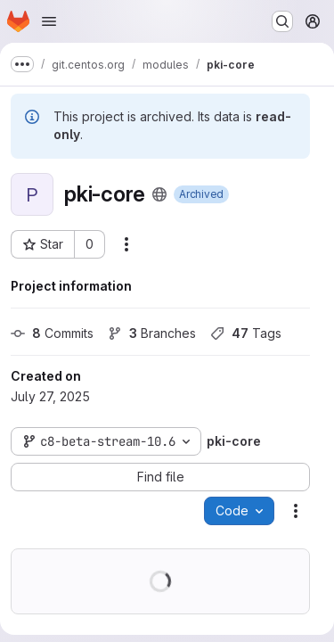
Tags (245, 333)
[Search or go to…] (282, 21)
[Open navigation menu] (49, 21)
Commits (52, 333)
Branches (152, 333)
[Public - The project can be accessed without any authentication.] (159, 194)
